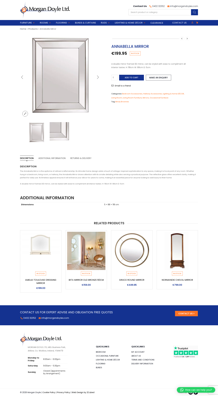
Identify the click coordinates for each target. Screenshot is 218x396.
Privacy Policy (63, 392)
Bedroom (101, 352)
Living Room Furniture (132, 97)
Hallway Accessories (152, 93)
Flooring (63, 23)
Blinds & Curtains (85, 22)
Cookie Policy (49, 392)
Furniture (27, 23)
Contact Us (179, 22)
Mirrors (146, 97)
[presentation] (22, 77)
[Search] (194, 12)
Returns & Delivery (80, 158)
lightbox (25, 113)
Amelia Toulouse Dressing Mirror (40, 281)
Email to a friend (123, 85)
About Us (136, 355)
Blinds (99, 367)
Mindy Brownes (122, 101)
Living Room (116, 97)
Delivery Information (142, 363)
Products (33, 28)
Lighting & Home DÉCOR (130, 23)
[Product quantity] (114, 77)
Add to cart (131, 77)
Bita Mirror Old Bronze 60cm (86, 280)
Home (23, 28)
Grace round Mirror (131, 280)
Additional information (52, 158)
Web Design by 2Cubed (83, 392)
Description (27, 158)
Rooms (45, 23)
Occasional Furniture (159, 97)
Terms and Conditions (142, 359)
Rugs (105, 23)
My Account (138, 352)
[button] (196, 390)
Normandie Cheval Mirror (177, 280)
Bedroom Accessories (132, 93)
